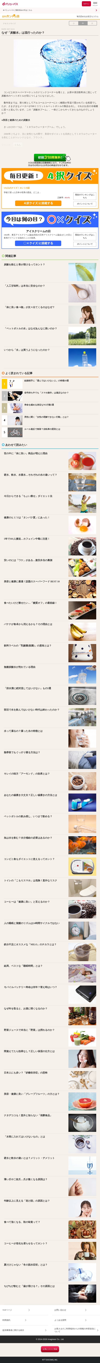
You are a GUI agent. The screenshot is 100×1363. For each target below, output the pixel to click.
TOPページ (7, 1310)
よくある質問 (60, 1320)
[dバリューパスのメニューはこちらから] (95, 4)
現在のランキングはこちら (85, 196)
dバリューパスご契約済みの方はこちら (17, 10)
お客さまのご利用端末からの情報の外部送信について (75, 1330)
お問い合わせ (60, 1310)
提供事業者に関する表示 (13, 1330)
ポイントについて (85, 204)
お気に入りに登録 (50, 1349)
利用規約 (6, 1320)
